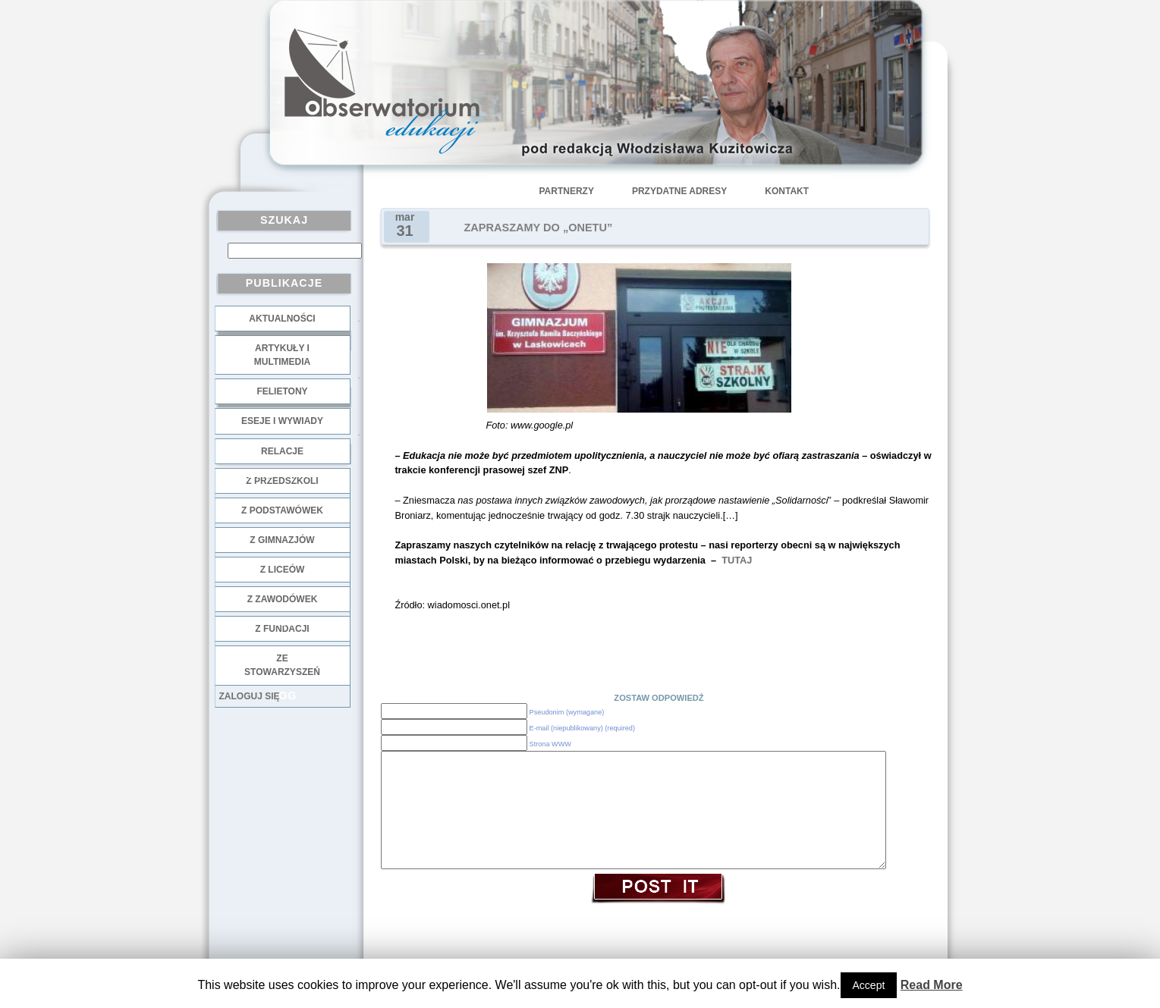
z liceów (282, 569)
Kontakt (787, 191)
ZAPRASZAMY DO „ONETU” (538, 227)
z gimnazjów (282, 540)
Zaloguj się (249, 696)
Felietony (281, 391)
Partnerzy (566, 191)
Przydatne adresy (679, 191)
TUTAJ (736, 560)
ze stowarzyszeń (282, 665)
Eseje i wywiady (282, 421)
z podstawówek (282, 510)
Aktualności (282, 318)
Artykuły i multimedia (282, 355)
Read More (932, 984)
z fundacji (282, 628)
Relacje (282, 451)
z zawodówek (282, 599)
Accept (869, 985)
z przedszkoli (282, 481)
